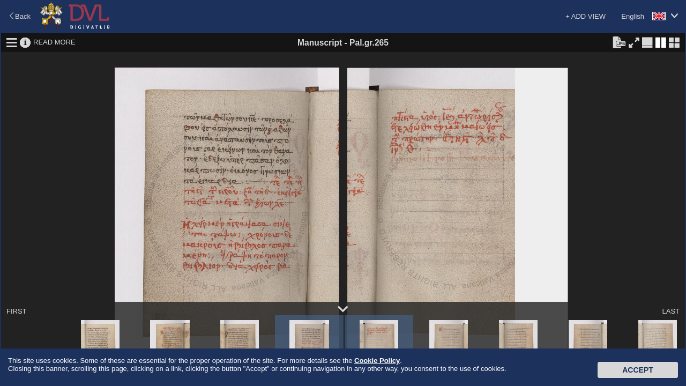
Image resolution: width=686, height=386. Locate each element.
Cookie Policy (377, 361)
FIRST (16, 311)
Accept (637, 370)
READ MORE (54, 42)
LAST (671, 311)
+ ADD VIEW (585, 16)
